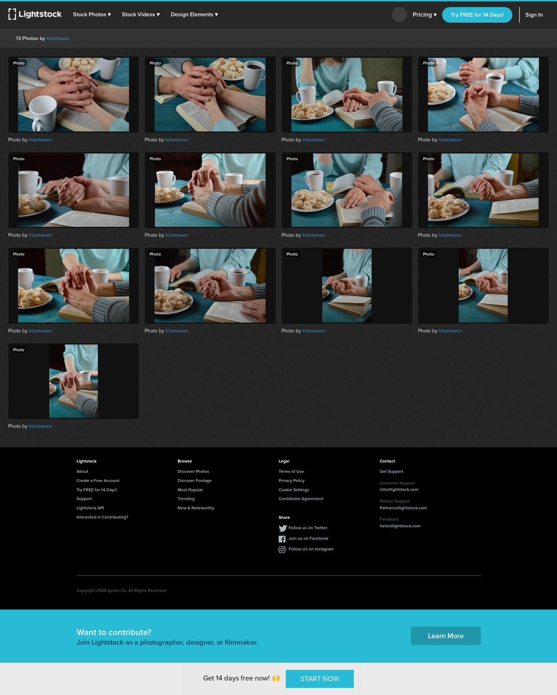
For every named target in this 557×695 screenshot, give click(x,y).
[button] (92, 14)
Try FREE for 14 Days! (477, 15)
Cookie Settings (294, 490)
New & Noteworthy (196, 508)
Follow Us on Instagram (311, 549)
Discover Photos (193, 471)
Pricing (424, 15)
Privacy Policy (292, 480)
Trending (186, 498)
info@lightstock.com (399, 489)
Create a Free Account (98, 480)
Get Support (391, 471)
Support (84, 498)
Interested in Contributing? (102, 517)
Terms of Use (291, 471)
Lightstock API (90, 508)
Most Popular (190, 490)
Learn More (446, 635)
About (82, 471)
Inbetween (57, 38)
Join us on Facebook (308, 538)
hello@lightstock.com (400, 526)
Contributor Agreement (301, 498)
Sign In (534, 15)
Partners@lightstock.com (403, 508)
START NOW (319, 678)
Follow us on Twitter (308, 528)
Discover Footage (195, 480)
